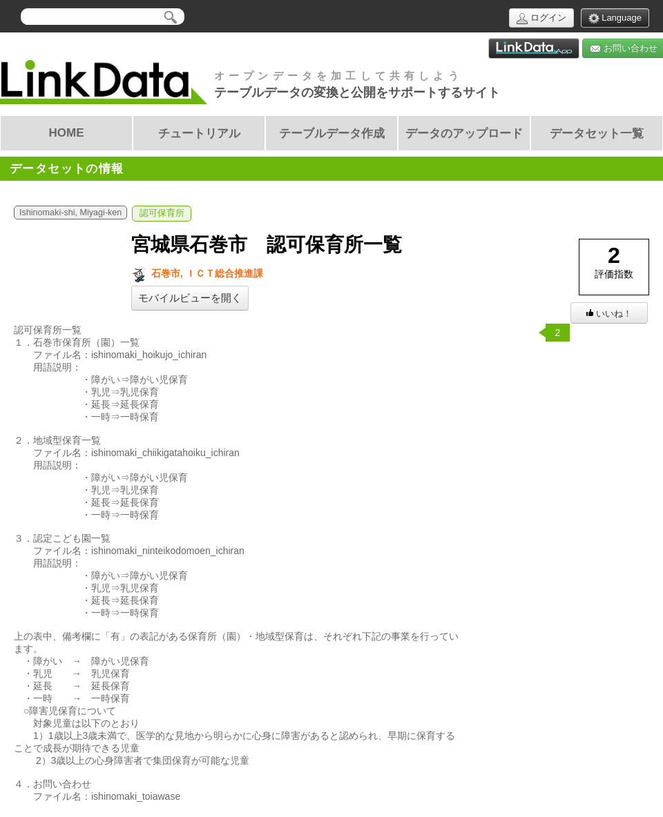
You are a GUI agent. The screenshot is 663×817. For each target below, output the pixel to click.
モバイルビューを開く (190, 298)
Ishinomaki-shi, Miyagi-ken (70, 212)
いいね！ (609, 313)
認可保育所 (162, 213)
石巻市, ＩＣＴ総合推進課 (197, 273)
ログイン (541, 18)
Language (615, 18)
